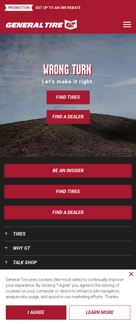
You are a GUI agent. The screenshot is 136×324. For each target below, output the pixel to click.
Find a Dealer (68, 116)
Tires (19, 234)
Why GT (21, 248)
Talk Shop (25, 262)
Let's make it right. (68, 81)
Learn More (100, 312)
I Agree (36, 312)
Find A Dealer (68, 212)
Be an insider (68, 170)
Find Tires (68, 97)
